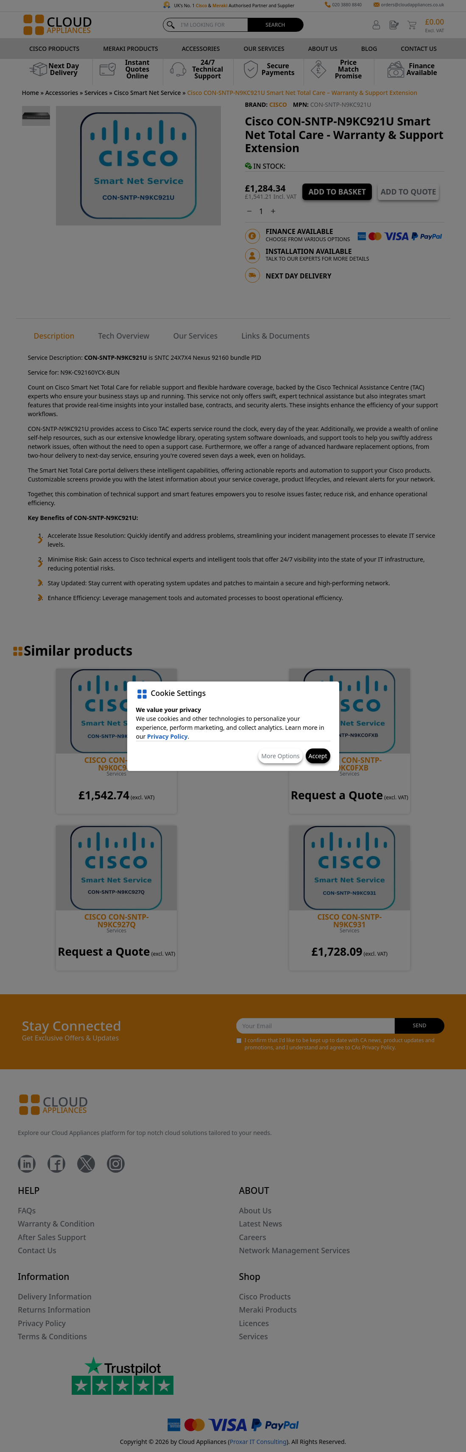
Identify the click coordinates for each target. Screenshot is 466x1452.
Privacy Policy (167, 736)
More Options (280, 756)
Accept (318, 756)
